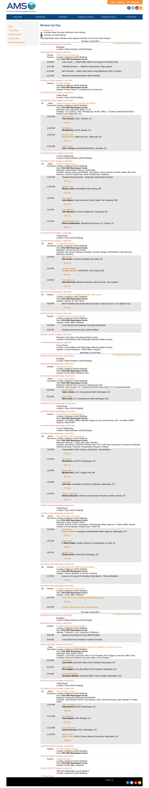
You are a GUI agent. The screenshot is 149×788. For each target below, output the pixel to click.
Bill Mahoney (67, 128)
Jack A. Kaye (67, 734)
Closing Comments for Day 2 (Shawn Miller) (80, 607)
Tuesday (116, 43)
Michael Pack (67, 471)
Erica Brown (67, 529)
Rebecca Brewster (69, 494)
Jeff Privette (67, 146)
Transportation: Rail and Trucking (70, 436)
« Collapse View (47, 30)
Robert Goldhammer (70, 221)
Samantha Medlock (70, 674)
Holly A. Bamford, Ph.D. (72, 705)
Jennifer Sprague (69, 269)
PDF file (67, 123)
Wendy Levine (68, 187)
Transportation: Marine (65, 244)
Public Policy (131, 17)
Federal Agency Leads (65, 691)
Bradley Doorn (68, 552)
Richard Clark (67, 135)
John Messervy (68, 210)
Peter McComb (68, 280)
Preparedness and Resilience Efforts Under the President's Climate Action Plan (89, 647)
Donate (120, 2)
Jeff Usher (66, 482)
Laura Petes (67, 660)
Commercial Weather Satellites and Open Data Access (79, 295)
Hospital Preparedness (65, 164)
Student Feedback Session (67, 749)
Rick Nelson (67, 459)
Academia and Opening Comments (70, 626)
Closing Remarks (63, 759)
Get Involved (133, 2)
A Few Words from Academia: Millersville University (83, 598)
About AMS (18, 17)
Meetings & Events (108, 17)
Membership (40, 17)
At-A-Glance (14, 30)
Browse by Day (15, 34)
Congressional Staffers (65, 379)
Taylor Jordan (67, 390)
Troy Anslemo (67, 117)
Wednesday (124, 43)
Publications (63, 17)
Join (113, 2)
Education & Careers (86, 17)
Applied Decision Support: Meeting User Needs (75, 103)
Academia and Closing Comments (70, 316)
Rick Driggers (67, 667)
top (140, 43)
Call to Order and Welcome (67, 55)
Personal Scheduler (17, 42)
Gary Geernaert (68, 728)
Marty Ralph (67, 541)
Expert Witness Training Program (70, 414)
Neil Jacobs (67, 257)
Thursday (134, 43)
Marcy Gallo (67, 397)
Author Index (14, 38)
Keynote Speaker (63, 83)
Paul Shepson (68, 716)
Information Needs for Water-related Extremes (75, 567)
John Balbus (67, 198)
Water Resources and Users (68, 516)
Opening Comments (64, 367)
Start (11, 26)
